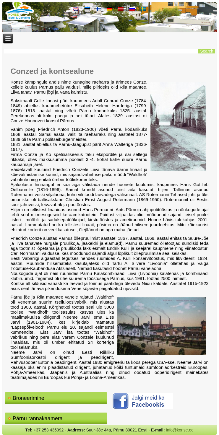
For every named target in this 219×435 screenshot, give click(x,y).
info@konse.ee (180, 430)
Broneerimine (28, 398)
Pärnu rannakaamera (38, 418)
